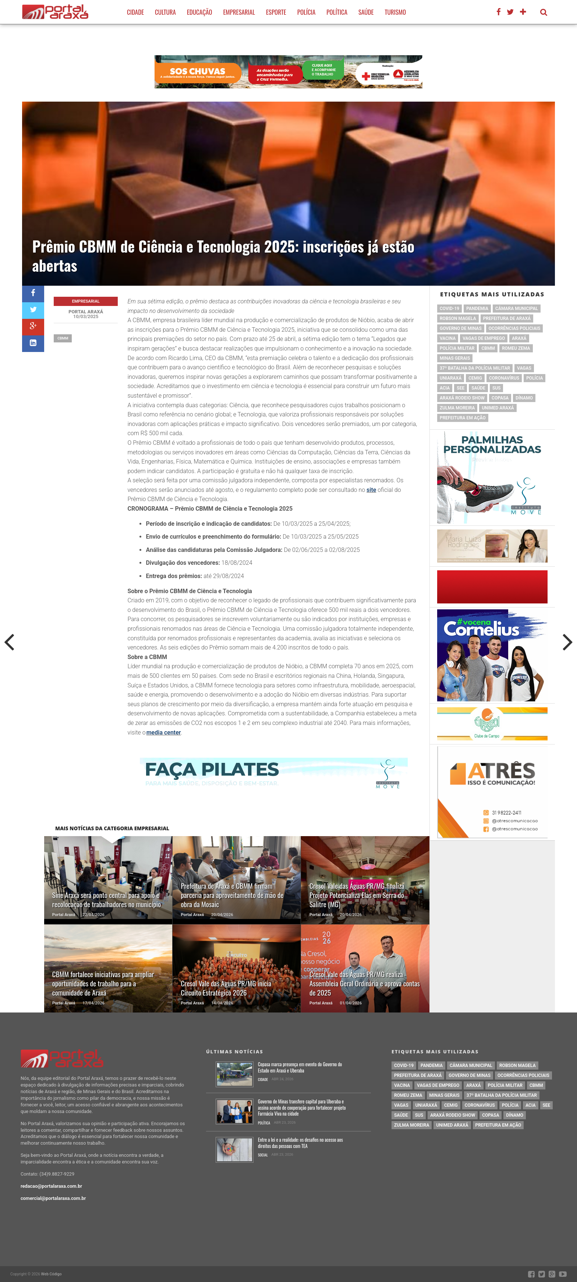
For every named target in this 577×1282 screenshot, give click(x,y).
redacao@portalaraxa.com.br (51, 1186)
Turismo (395, 12)
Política (336, 12)
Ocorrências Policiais (515, 328)
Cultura (165, 12)
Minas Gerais (455, 358)
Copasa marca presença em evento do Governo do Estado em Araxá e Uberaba (300, 1067)
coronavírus (504, 378)
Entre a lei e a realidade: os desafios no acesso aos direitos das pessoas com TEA (300, 1143)
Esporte (276, 12)
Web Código (51, 1274)
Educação (199, 12)
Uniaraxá (450, 378)
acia (445, 388)
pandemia (477, 308)
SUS (496, 388)
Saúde (366, 12)
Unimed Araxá (498, 408)
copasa (500, 398)
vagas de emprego (484, 338)
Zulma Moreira (457, 408)
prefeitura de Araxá (507, 318)
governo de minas (461, 328)
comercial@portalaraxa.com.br (53, 1198)
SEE (460, 388)
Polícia (306, 12)
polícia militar (457, 348)
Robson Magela (458, 318)
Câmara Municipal (516, 308)
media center (163, 732)
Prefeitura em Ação (463, 417)
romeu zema (516, 348)
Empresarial (239, 12)
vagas (524, 368)
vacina (448, 338)
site (371, 489)
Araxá (519, 338)
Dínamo (524, 398)
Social (263, 1155)
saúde (478, 388)
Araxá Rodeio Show (462, 398)
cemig (475, 378)
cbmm (62, 338)
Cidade (135, 12)
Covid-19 (449, 308)
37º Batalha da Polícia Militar (475, 368)
